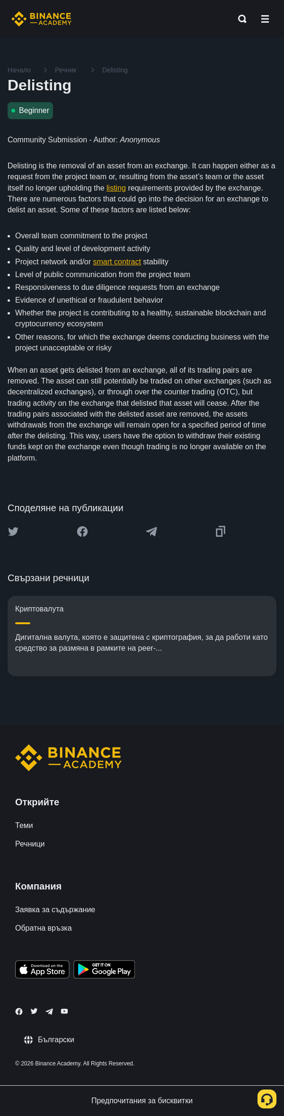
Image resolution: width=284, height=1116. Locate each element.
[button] (265, 19)
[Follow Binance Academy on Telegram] (49, 1011)
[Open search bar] (239, 18)
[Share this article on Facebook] (82, 531)
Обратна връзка (43, 928)
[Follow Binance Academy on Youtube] (64, 1011)
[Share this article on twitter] (13, 531)
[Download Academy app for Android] (104, 970)
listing (116, 188)
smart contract (117, 262)
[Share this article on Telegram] (151, 531)
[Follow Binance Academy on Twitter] (34, 1011)
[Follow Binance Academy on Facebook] (19, 1011)
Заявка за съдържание (55, 910)
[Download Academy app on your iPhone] (42, 970)
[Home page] (41, 18)
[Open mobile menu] (265, 18)
